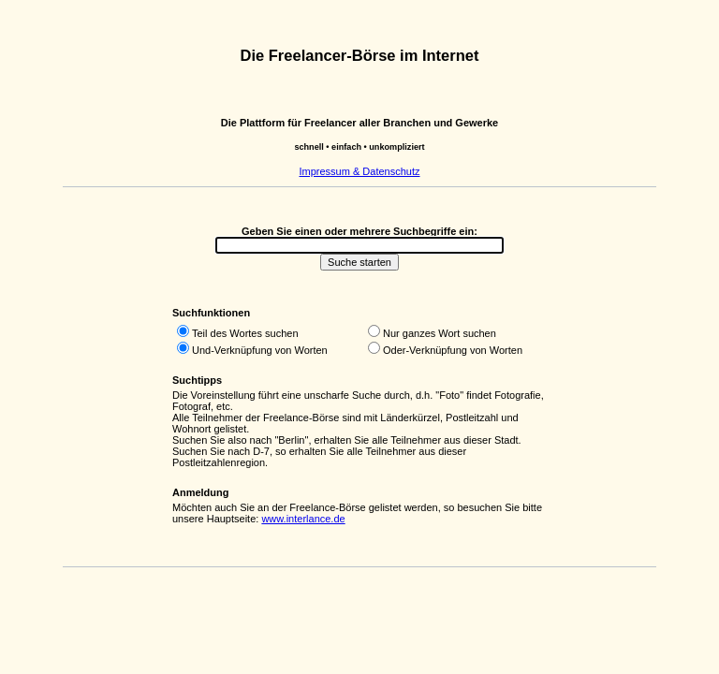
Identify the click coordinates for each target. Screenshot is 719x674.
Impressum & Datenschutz (360, 171)
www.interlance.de (303, 518)
